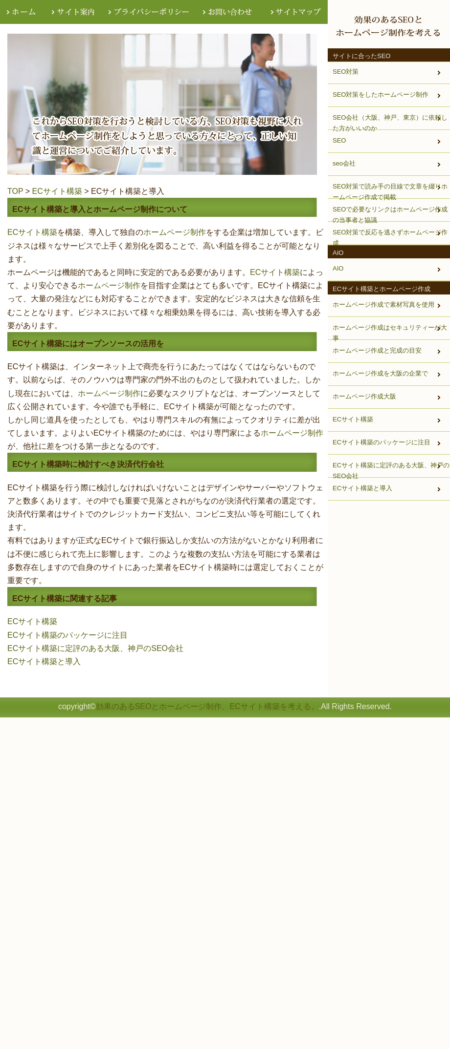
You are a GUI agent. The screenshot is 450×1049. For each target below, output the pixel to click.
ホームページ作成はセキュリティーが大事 (390, 332)
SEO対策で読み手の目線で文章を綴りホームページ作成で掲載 (390, 191)
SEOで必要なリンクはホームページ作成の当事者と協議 (390, 214)
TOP (15, 191)
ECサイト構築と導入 (44, 661)
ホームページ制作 (174, 232)
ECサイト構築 (57, 191)
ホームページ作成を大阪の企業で (380, 373)
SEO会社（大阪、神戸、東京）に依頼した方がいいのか (390, 122)
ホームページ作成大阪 (364, 396)
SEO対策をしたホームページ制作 (380, 94)
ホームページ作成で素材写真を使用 (383, 304)
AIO (338, 268)
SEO (339, 140)
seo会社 (344, 163)
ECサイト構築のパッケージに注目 (67, 635)
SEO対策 (346, 71)
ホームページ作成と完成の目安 (377, 350)
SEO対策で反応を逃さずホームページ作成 (390, 237)
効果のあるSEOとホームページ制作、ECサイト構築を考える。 (207, 706)
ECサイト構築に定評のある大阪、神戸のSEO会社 (95, 648)
